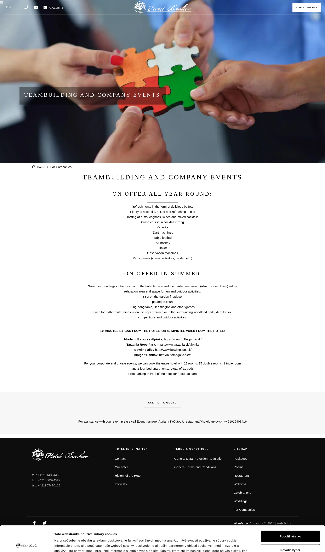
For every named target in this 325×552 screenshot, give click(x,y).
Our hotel (121, 475)
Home (41, 175)
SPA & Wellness (184, 19)
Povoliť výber (290, 524)
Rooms (239, 475)
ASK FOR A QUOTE (162, 410)
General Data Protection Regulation (198, 466)
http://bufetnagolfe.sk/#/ (175, 362)
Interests (121, 492)
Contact (120, 466)
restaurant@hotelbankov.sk (203, 429)
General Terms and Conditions (195, 475)
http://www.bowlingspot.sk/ (173, 357)
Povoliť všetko (290, 510)
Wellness (240, 492)
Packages (80, 19)
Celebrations (242, 500)
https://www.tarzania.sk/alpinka (178, 352)
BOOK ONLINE (307, 7)
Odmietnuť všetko (290, 538)
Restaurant (149, 19)
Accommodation (113, 19)
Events (214, 19)
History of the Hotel (128, 483)
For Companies (61, 175)
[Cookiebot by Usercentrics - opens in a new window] (27, 544)
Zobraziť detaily (216, 544)
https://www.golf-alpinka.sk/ (182, 347)
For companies (243, 19)
